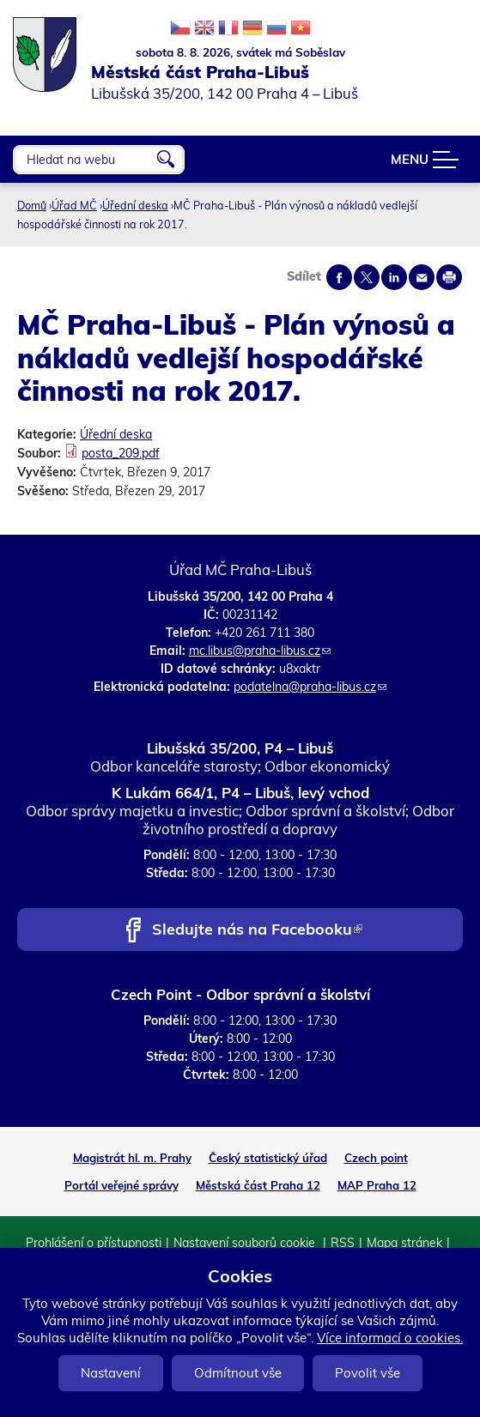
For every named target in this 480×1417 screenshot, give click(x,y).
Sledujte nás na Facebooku (257, 930)
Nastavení (111, 1373)
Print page (449, 277)
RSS (343, 1242)
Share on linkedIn (394, 277)
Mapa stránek (404, 1242)
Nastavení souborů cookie (246, 1242)
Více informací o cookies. (390, 1337)
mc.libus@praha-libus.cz (260, 650)
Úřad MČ (74, 205)
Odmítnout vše (238, 1373)
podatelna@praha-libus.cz (310, 686)
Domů (31, 205)
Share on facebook (339, 277)
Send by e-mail (421, 277)
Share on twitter (367, 277)
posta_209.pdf (121, 453)
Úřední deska (135, 205)
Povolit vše (367, 1373)
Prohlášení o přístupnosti (93, 1242)
